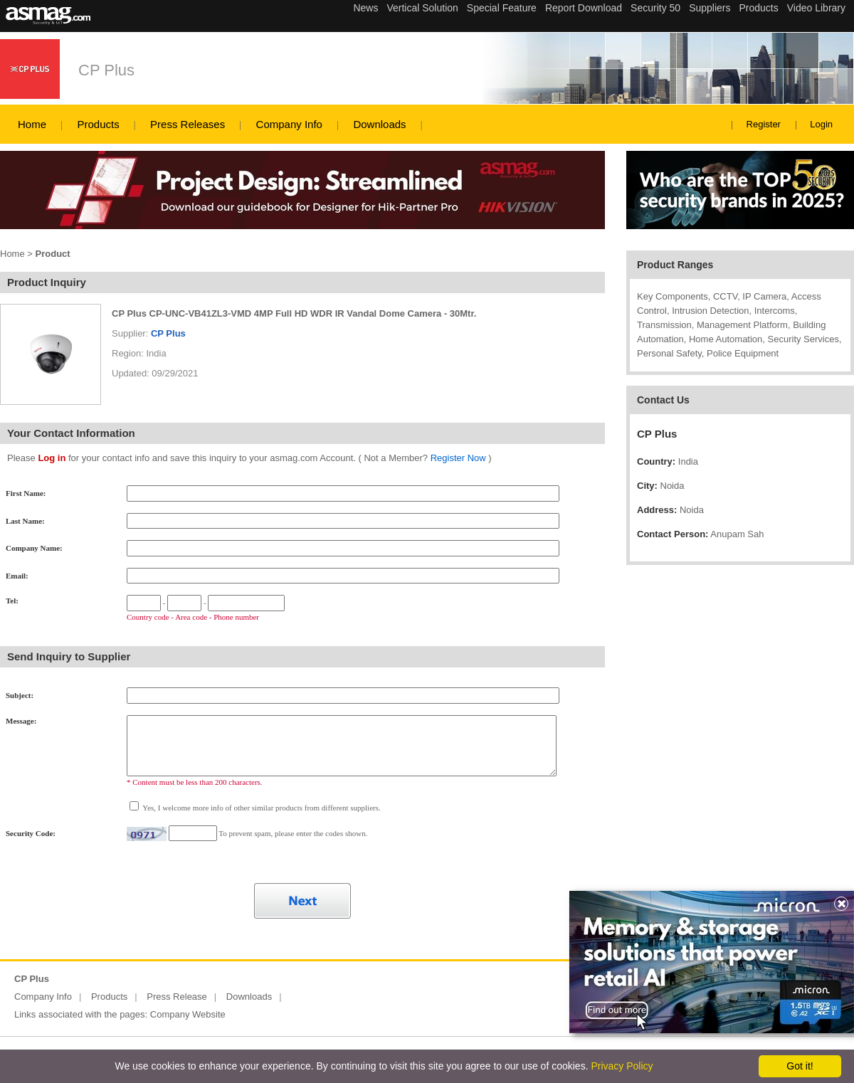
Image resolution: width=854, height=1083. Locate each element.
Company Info (289, 124)
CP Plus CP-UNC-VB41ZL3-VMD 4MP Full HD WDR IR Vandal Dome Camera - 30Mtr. (294, 313)
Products (98, 124)
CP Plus (106, 70)
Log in (51, 458)
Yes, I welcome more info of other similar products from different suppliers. (261, 807)
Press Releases (187, 124)
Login (821, 124)
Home (32, 124)
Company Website (188, 1014)
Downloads (379, 124)
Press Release (177, 996)
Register (764, 124)
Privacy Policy (622, 1066)
